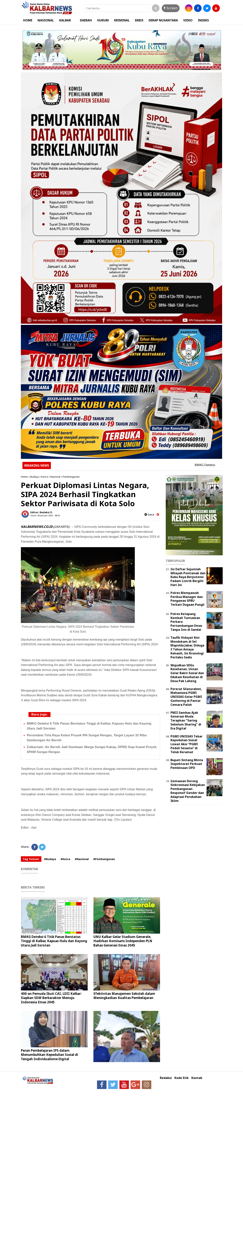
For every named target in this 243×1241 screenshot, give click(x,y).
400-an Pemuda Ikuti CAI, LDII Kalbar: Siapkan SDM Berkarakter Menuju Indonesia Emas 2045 (51, 997)
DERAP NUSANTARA (163, 20)
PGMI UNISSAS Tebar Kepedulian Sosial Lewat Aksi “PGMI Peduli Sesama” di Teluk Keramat (186, 744)
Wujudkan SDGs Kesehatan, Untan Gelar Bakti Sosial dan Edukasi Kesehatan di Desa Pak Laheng (187, 673)
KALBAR (65, 20)
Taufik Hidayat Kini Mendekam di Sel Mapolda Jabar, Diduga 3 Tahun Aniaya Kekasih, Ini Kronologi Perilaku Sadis (187, 647)
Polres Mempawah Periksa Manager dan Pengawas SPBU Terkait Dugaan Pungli (187, 599)
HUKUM (103, 20)
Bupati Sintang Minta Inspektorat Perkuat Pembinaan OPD (186, 764)
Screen (171, 8)
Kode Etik (181, 1078)
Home (24, 476)
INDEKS (203, 20)
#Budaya (50, 859)
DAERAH (86, 20)
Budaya (34, 476)
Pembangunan (71, 476)
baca (149, 514)
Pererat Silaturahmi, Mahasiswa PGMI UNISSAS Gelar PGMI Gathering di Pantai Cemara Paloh (186, 697)
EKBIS (139, 20)
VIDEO (188, 20)
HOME (27, 20)
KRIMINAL (122, 20)
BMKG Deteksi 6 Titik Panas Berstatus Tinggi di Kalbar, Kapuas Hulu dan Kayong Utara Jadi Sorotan (54, 941)
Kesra (44, 476)
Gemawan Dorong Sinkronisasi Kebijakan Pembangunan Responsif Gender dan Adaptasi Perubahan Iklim (187, 791)
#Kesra (65, 859)
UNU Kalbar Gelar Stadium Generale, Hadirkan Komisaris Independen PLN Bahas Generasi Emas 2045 (122, 941)
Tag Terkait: (31, 859)
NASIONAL (46, 20)
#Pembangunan (104, 859)
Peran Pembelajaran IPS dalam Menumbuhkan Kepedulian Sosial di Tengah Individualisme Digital (49, 1054)
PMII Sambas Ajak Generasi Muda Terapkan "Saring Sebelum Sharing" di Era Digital (185, 720)
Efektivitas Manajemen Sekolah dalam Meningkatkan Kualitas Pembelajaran (124, 995)
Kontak (196, 1078)
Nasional (55, 476)
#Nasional (82, 859)
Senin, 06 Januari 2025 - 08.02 (45, 515)
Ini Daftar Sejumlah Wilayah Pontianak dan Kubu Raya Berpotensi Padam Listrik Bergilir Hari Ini (188, 577)
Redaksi (166, 1078)
